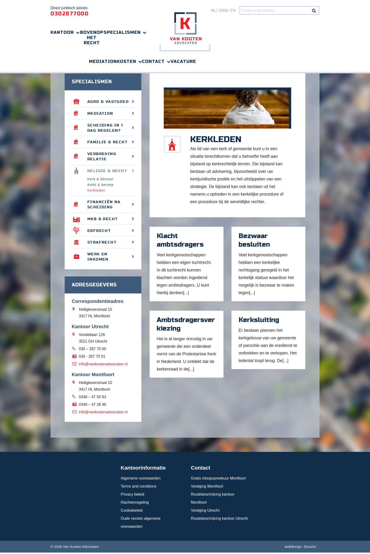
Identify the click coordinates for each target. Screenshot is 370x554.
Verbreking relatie (101, 157)
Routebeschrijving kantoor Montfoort (213, 500)
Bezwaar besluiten (254, 241)
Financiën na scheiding (104, 205)
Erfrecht (99, 232)
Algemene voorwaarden (141, 480)
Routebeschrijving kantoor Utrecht (219, 520)
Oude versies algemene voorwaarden (141, 524)
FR (232, 10)
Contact (153, 61)
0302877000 (69, 14)
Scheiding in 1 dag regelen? (105, 128)
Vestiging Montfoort (207, 488)
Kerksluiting (259, 321)
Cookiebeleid (132, 512)
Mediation (103, 61)
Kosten (126, 61)
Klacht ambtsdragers (180, 241)
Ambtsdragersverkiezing (186, 325)
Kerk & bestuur (100, 180)
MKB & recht (102, 220)
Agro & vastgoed (108, 102)
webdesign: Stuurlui (300, 548)
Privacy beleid (132, 496)
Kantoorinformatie (143, 469)
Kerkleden (96, 191)
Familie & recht (107, 143)
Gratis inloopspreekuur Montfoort (218, 480)
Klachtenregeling (135, 504)
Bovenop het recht (91, 37)
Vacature (183, 61)
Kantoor (62, 32)
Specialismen (122, 32)
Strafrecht (102, 243)
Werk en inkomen (98, 258)
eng (223, 10)
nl (213, 10)
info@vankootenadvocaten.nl (103, 365)
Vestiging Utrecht (205, 512)
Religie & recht (107, 172)
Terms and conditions (138, 488)
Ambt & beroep (100, 186)
